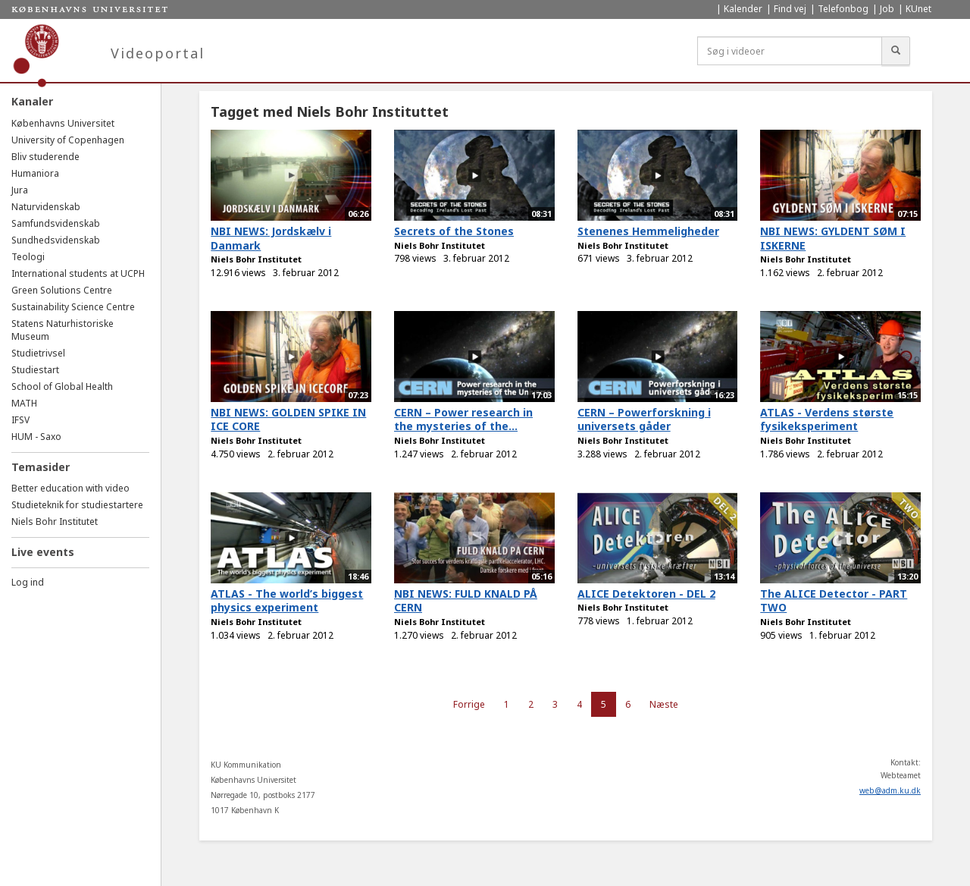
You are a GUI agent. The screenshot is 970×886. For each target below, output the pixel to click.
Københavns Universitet (62, 123)
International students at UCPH (78, 273)
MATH (24, 403)
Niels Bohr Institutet (54, 521)
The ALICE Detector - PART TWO (833, 600)
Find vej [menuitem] (790, 8)
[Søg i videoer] (789, 50)
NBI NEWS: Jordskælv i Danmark (271, 238)
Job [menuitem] (887, 8)
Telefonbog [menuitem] (843, 8)
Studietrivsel (38, 353)
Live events (42, 552)
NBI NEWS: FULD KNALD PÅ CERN (465, 600)
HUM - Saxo (36, 436)
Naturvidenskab (45, 206)
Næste (663, 704)
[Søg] (895, 50)
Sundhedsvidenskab (55, 240)
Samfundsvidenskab (55, 223)
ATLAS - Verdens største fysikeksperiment (826, 419)
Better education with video (70, 488)
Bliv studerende (45, 156)
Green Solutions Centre (61, 290)
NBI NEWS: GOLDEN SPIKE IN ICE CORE (288, 419)
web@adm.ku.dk (890, 790)
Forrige (469, 704)
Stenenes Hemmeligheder (648, 231)
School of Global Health (62, 386)
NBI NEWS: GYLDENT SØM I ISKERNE (833, 238)
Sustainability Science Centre (73, 306)
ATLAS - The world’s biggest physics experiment (287, 600)
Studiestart (35, 369)
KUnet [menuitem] (918, 8)
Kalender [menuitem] (743, 8)
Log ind (27, 582)
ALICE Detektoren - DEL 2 (646, 593)
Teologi (28, 256)
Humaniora (35, 173)
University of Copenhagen (67, 140)
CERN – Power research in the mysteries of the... (463, 419)
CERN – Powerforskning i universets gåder (644, 419)
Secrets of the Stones (454, 231)
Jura (19, 190)
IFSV (20, 419)
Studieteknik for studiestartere (77, 504)
